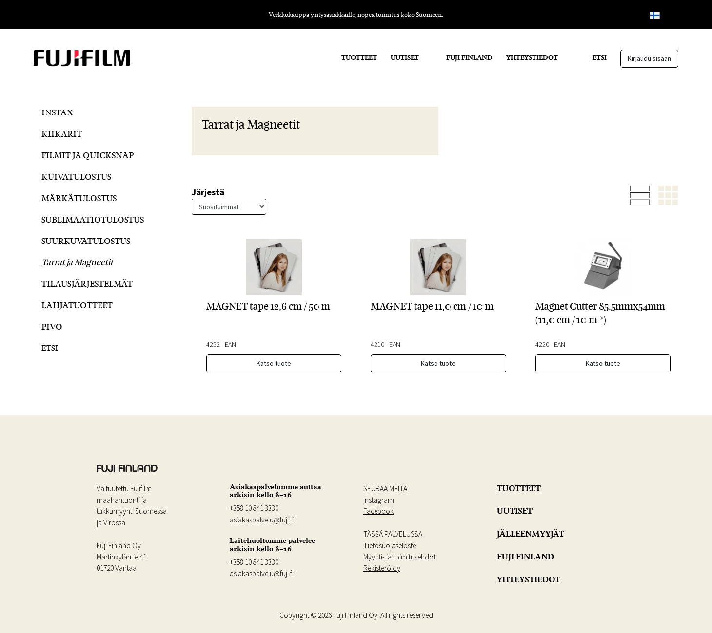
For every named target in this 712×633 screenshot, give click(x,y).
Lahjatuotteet (77, 305)
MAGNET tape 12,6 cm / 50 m (268, 306)
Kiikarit (61, 133)
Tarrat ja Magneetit (77, 262)
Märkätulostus (79, 198)
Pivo (51, 326)
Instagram (378, 499)
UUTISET (405, 57)
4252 (213, 344)
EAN (230, 344)
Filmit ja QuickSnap (87, 155)
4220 (542, 344)
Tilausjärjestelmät (87, 283)
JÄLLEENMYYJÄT (530, 534)
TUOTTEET (359, 57)
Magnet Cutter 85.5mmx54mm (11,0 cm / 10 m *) (600, 313)
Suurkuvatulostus (85, 240)
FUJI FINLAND (469, 57)
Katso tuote (274, 363)
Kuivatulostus (76, 176)
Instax (57, 112)
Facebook (378, 511)
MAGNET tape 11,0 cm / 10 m (432, 306)
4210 (377, 344)
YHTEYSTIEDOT (532, 57)
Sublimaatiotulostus (92, 219)
